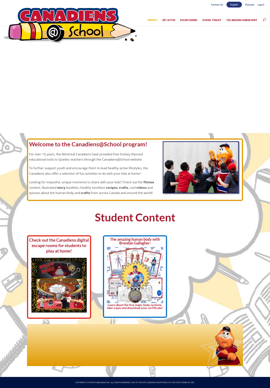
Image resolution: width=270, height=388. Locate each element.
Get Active (168, 20)
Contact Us (217, 5)
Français (249, 5)
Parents (152, 20)
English (234, 4)
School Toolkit (211, 20)
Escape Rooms (188, 20)
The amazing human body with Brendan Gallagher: (135, 241)
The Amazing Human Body (241, 20)
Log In (261, 5)
